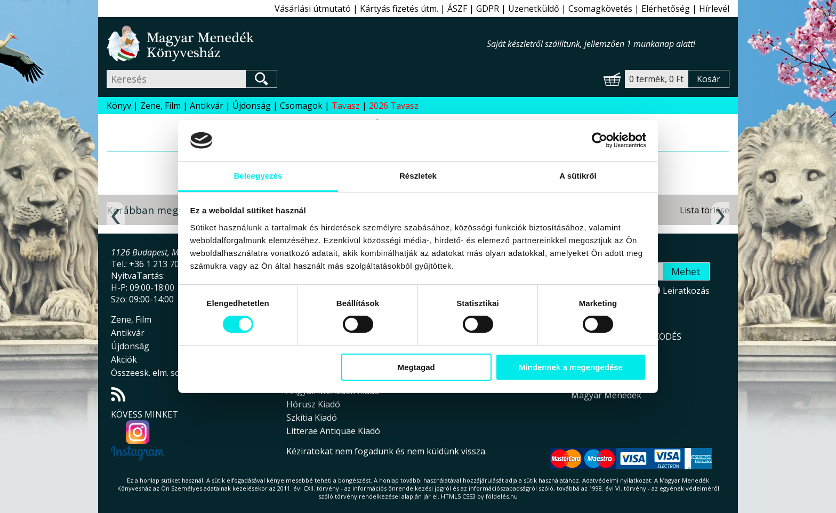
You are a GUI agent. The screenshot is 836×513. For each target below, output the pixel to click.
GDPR (487, 8)
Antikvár (206, 105)
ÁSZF (457, 8)
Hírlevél (714, 8)
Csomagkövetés (600, 8)
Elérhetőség (665, 8)
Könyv (119, 105)
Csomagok (301, 105)
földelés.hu (502, 496)
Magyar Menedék (606, 395)
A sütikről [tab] (578, 175)
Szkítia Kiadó (311, 417)
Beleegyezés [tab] (258, 175)
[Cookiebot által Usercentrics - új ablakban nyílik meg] (599, 140)
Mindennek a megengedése (571, 367)
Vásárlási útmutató (313, 8)
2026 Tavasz (394, 105)
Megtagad (416, 367)
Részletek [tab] (418, 175)
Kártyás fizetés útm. (399, 8)
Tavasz (346, 105)
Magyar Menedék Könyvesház (297, 43)
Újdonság (251, 105)
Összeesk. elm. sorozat (156, 373)
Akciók (124, 359)
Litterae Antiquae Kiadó (333, 431)
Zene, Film (160, 105)
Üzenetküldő (533, 8)
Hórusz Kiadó (313, 404)
